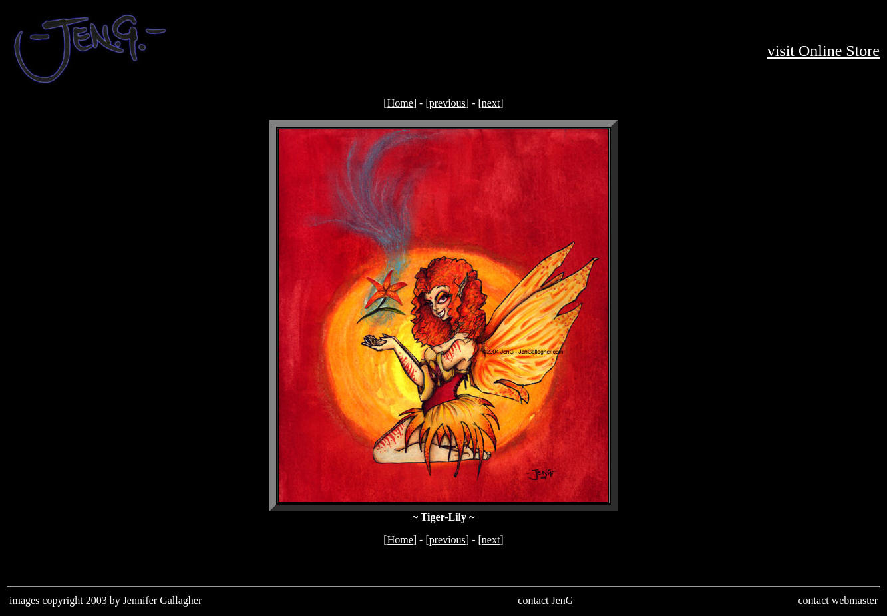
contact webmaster (838, 600)
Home (400, 103)
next (491, 103)
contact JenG (545, 600)
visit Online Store (823, 50)
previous (447, 103)
